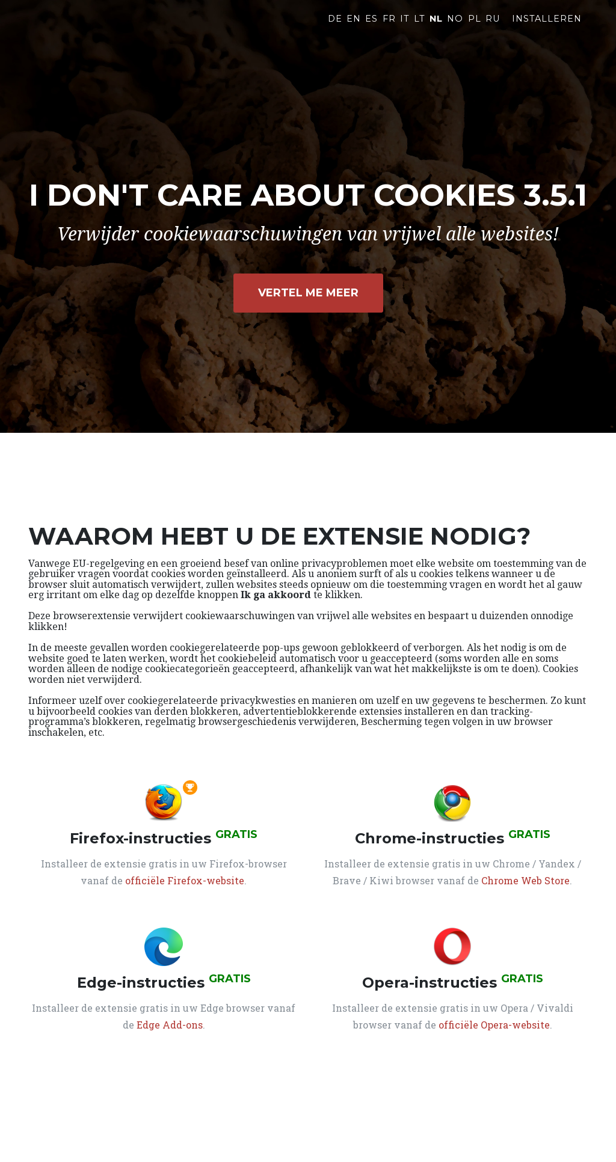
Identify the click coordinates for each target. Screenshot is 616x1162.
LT (419, 28)
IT (405, 28)
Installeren (547, 28)
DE (335, 28)
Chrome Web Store (525, 880)
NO (455, 28)
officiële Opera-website (494, 1024)
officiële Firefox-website (184, 880)
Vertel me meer (308, 292)
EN (353, 28)
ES (371, 28)
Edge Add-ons (170, 1024)
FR (389, 28)
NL (436, 28)
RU (492, 28)
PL (474, 28)
